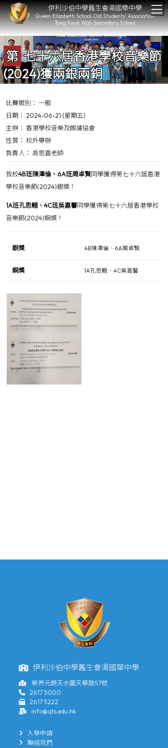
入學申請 (35, 733)
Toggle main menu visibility (157, 7)
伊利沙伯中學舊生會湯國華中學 (95, 8)
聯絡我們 (35, 743)
